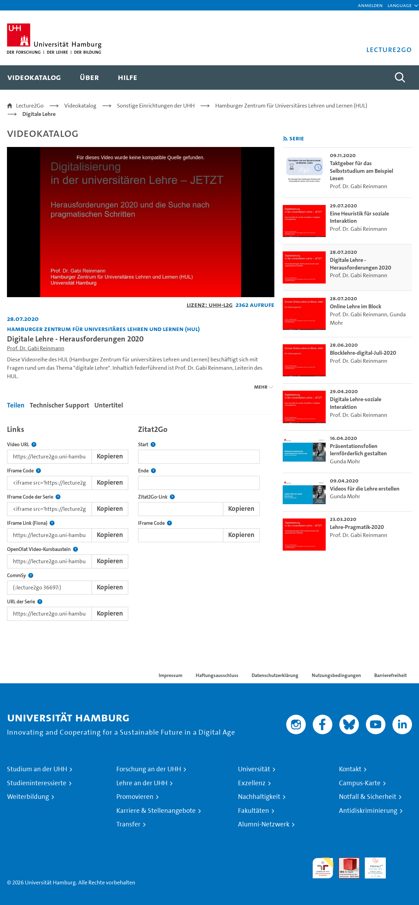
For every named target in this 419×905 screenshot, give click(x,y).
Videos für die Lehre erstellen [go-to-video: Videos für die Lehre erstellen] (364, 488)
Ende (147, 470)
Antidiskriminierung (368, 810)
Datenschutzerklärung (275, 675)
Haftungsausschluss (217, 675)
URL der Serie (24, 601)
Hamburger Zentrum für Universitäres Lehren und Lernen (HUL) (291, 105)
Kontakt (350, 769)
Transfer (128, 824)
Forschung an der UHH (148, 769)
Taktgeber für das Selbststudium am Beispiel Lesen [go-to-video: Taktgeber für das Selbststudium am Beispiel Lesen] (361, 171)
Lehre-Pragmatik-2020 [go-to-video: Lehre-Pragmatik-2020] (357, 527)
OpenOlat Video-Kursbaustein (42, 549)
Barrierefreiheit (390, 675)
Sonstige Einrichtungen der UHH (156, 105)
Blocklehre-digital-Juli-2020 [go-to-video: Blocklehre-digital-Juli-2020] (363, 352)
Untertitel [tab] (108, 405)
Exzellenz (252, 783)
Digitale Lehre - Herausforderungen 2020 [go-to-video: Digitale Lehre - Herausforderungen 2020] (360, 263)
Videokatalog (80, 105)
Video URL (21, 444)
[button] (400, 5)
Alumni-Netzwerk (263, 824)
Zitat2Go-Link (156, 497)
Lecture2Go (30, 105)
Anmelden (370, 5)
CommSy (20, 575)
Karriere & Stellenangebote (156, 810)
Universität (254, 769)
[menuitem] (34, 77)
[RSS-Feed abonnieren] (285, 138)
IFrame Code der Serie (33, 497)
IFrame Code (24, 470)
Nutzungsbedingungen (336, 675)
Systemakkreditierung (401, 861)
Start (147, 444)
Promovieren (134, 796)
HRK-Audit (371, 866)
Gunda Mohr (345, 461)
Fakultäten (253, 810)
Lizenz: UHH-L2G (210, 304)
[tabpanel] (140, 521)
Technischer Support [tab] (59, 405)
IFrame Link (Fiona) (31, 523)
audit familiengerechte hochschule (322, 868)
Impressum (170, 675)
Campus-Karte (360, 783)
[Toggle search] (400, 77)
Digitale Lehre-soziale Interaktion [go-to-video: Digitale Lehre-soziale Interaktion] (355, 403)
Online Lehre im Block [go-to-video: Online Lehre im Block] (355, 306)
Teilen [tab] (15, 405)
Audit (345, 861)
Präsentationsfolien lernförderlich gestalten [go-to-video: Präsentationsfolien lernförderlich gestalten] (358, 449)
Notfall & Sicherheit (367, 796)
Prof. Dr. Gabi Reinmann (35, 348)
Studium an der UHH (37, 769)
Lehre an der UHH (141, 783)
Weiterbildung (28, 796)
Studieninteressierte (36, 783)
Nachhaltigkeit (259, 796)
